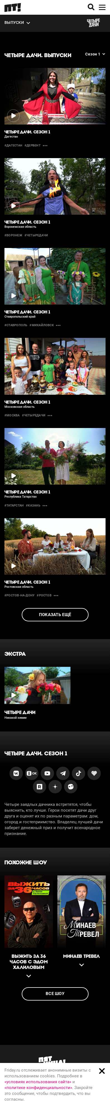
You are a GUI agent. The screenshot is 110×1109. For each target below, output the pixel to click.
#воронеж (13, 235)
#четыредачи (36, 235)
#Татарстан (14, 505)
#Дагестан (13, 145)
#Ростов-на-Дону (19, 595)
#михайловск (41, 325)
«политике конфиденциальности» (38, 1087)
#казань (33, 505)
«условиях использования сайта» (37, 1081)
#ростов (44, 595)
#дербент (33, 145)
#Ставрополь (15, 325)
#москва (12, 415)
